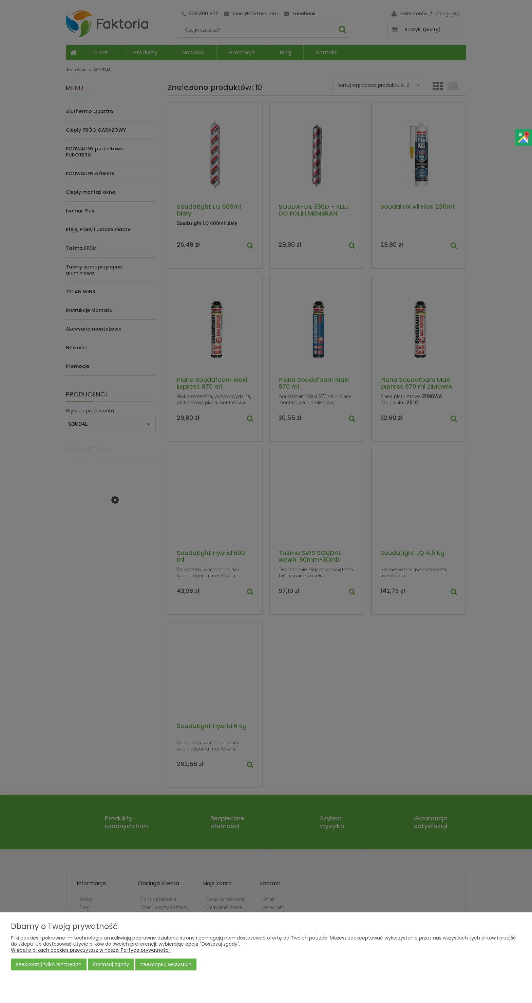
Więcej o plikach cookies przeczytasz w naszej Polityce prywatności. (91, 950)
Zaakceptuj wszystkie (165, 964)
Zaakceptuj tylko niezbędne (48, 964)
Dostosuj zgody (111, 964)
